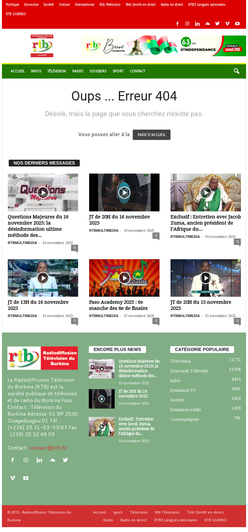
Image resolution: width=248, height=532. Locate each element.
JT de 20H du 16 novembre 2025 (133, 394)
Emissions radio (185, 409)
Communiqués (184, 419)
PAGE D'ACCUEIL (152, 134)
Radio (77, 71)
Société (49, 4)
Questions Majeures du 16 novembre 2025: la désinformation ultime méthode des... (38, 226)
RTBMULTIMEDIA (22, 243)
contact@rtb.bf (48, 447)
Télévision (56, 71)
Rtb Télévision (109, 4)
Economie (31, 4)
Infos (36, 71)
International (84, 4)
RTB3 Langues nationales (206, 4)
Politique (12, 4)
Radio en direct (172, 4)
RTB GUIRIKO (16, 14)
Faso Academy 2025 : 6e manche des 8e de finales (118, 305)
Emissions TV (183, 390)
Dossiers (98, 71)
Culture (64, 4)
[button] (236, 71)
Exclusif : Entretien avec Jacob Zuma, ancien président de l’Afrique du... (205, 223)
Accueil (18, 71)
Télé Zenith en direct (141, 4)
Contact (137, 71)
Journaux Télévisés (189, 370)
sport (118, 71)
